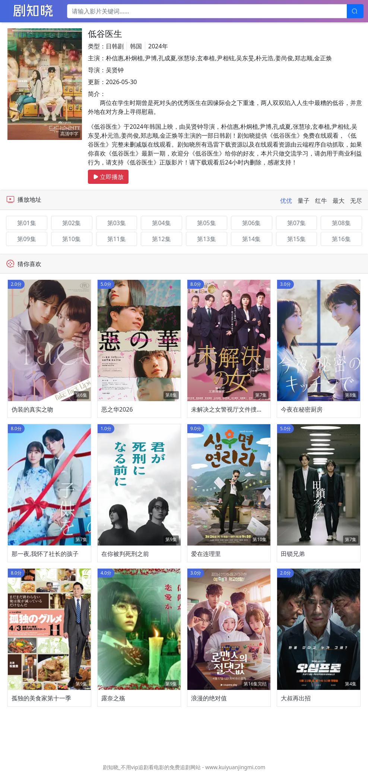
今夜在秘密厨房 (302, 409)
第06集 (251, 223)
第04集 (161, 223)
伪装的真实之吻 (32, 409)
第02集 (71, 223)
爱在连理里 (206, 554)
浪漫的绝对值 (209, 698)
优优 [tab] (286, 200)
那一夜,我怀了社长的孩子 (45, 554)
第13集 (206, 239)
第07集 (296, 223)
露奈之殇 (113, 698)
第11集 (116, 239)
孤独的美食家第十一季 (41, 698)
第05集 (206, 223)
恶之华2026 (117, 409)
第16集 (341, 239)
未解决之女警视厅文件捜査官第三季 (238, 409)
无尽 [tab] (356, 200)
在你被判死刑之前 (125, 554)
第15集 (296, 239)
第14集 (251, 239)
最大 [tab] (339, 200)
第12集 (161, 239)
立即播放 (108, 177)
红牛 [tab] (321, 200)
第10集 (71, 239)
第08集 (341, 223)
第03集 (116, 223)
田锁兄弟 (293, 554)
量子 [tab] (304, 200)
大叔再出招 (296, 698)
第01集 (26, 223)
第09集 (26, 239)
